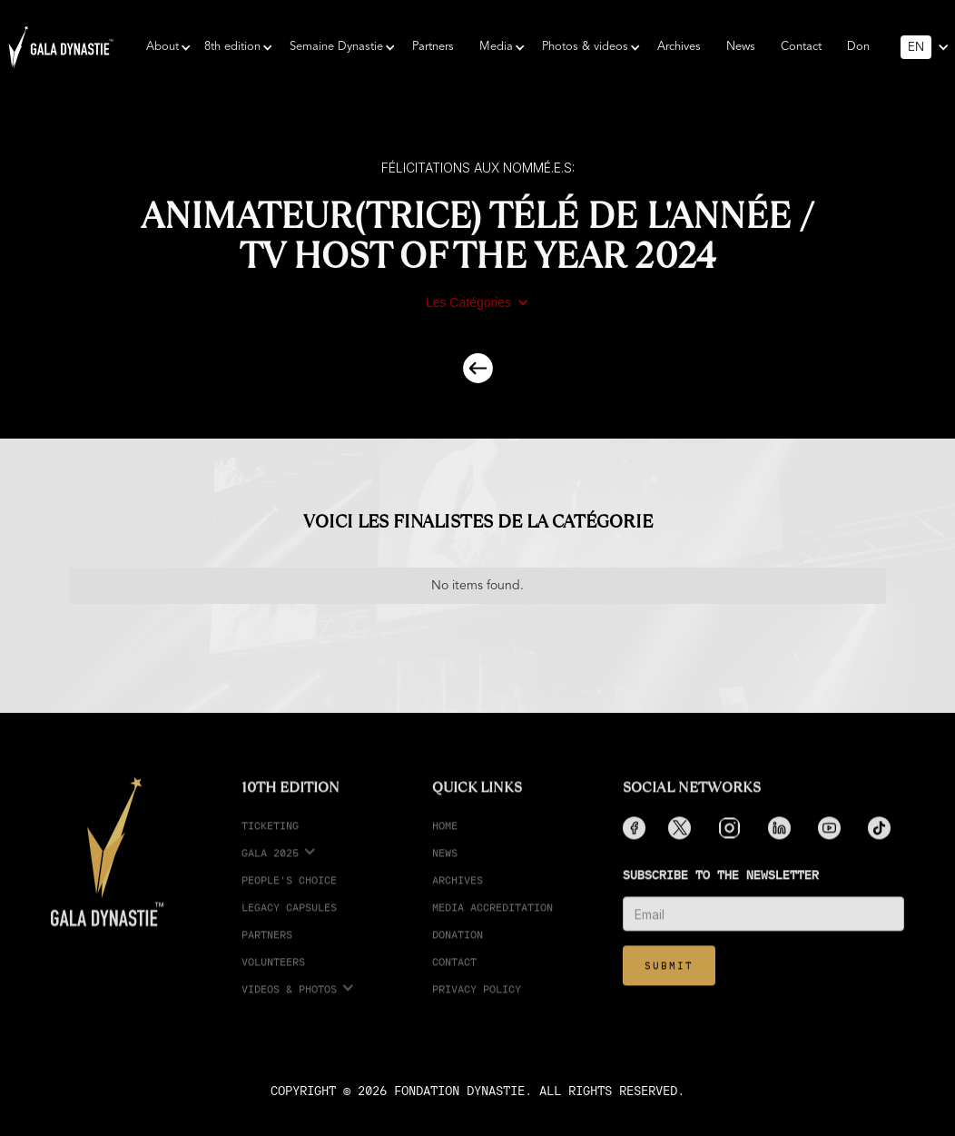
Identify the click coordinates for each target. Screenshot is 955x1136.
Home (445, 836)
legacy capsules (289, 917)
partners (266, 945)
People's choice (289, 890)
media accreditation (492, 917)
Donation (457, 945)
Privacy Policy (476, 999)
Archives (679, 47)
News (740, 47)
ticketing (270, 836)
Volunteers (273, 972)
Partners (433, 47)
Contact (801, 47)
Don (858, 47)
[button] (162, 47)
